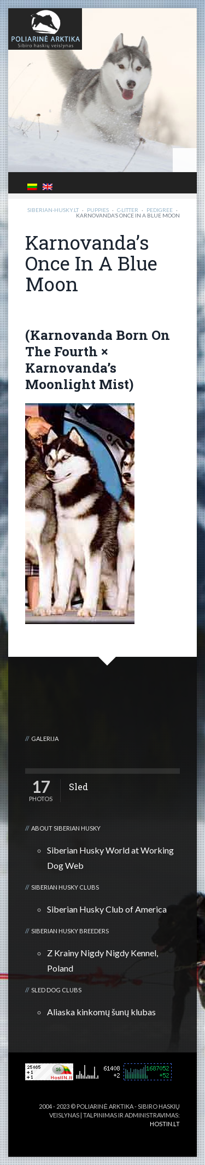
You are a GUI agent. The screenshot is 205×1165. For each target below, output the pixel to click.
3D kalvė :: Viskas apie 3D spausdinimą (102, 1132)
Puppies (98, 210)
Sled (78, 786)
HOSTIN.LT (165, 1123)
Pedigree (160, 210)
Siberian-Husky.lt (53, 210)
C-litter (127, 210)
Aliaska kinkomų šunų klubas (101, 1012)
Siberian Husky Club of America (107, 909)
